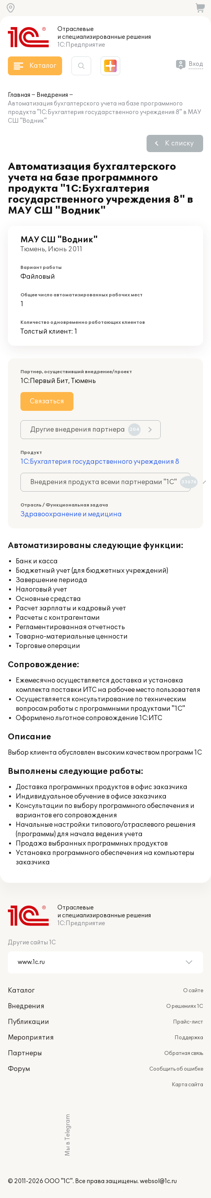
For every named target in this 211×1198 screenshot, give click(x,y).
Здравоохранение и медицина (71, 514)
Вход (196, 64)
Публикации (28, 1022)
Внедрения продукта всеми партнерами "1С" (110, 482)
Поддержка (188, 1038)
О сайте (193, 990)
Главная (19, 95)
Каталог (21, 991)
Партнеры (25, 1053)
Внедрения (52, 95)
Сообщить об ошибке (176, 1069)
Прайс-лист (188, 1022)
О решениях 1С (184, 1006)
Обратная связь (183, 1053)
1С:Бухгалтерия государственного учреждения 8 (99, 462)
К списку (179, 143)
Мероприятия (31, 1038)
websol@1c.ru (158, 1181)
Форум (19, 1069)
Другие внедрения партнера (85, 429)
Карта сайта (187, 1085)
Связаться (47, 401)
